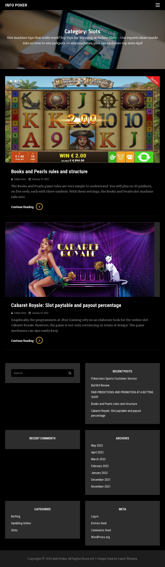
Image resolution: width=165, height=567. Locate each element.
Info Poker (16, 5)
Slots (14, 530)
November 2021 (101, 486)
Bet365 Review (100, 385)
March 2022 (98, 459)
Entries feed (98, 523)
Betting (15, 516)
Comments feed (101, 530)
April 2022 (97, 452)
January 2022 (99, 473)
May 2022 (97, 445)
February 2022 (100, 466)
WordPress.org (100, 537)
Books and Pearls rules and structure (49, 171)
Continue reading (27, 207)
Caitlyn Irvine (20, 179)
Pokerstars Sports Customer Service (114, 378)
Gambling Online (21, 523)
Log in (94, 516)
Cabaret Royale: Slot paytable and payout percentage (66, 305)
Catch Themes (127, 558)
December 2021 (101, 479)
